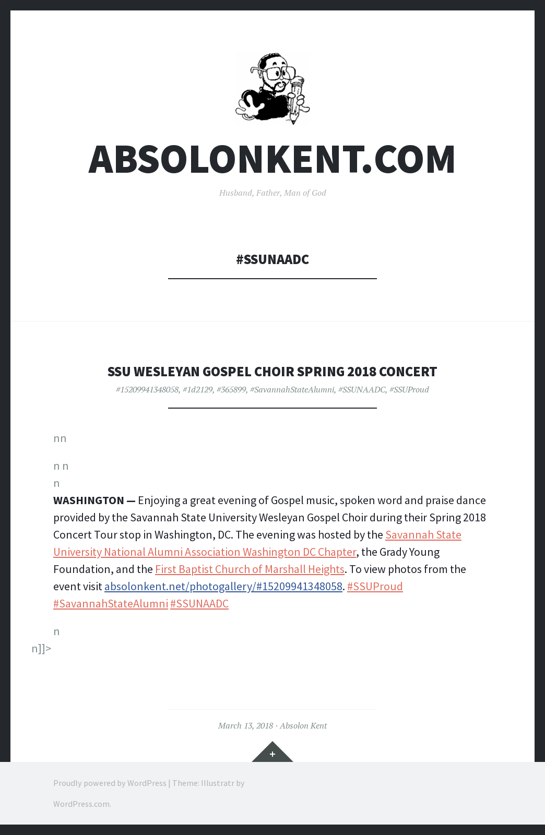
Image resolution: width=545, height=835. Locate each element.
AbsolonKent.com (273, 158)
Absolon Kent (303, 725)
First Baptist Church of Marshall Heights (250, 569)
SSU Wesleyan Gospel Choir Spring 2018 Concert (272, 371)
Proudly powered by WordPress (110, 783)
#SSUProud (409, 389)
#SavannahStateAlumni (292, 389)
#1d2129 (197, 389)
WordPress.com (81, 803)
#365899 (231, 389)
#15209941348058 (147, 389)
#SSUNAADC (361, 389)
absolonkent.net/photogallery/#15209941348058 (223, 586)
